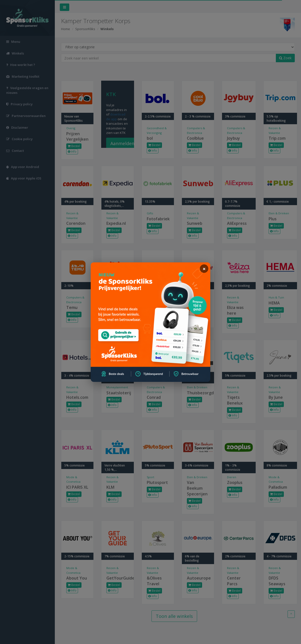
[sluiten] (204, 268)
